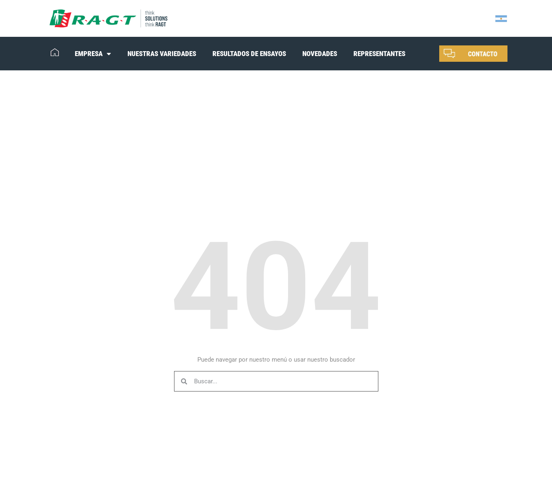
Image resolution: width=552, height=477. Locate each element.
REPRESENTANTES (379, 54)
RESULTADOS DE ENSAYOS (249, 54)
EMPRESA (93, 53)
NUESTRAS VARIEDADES (161, 54)
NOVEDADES (319, 54)
